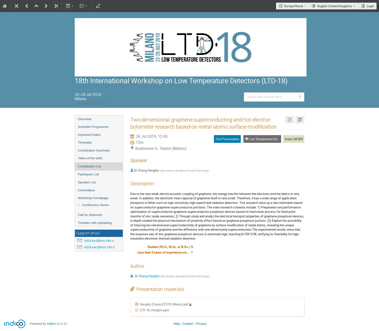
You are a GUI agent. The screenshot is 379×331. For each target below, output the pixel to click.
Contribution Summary (94, 150)
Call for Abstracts (90, 215)
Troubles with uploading (95, 223)
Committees (86, 190)
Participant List (88, 174)
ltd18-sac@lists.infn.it (99, 247)
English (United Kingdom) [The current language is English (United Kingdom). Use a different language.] (334, 6)
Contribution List (89, 166)
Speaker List (87, 182)
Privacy (201, 324)
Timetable (85, 142)
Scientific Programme (93, 127)
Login (370, 6)
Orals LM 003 (294, 139)
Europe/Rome (293, 6)
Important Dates (89, 135)
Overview (84, 119)
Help (177, 324)
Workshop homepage (93, 198)
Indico (51, 324)
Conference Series (95, 205)
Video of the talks (90, 158)
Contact (187, 324)
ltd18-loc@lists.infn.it (99, 241)
